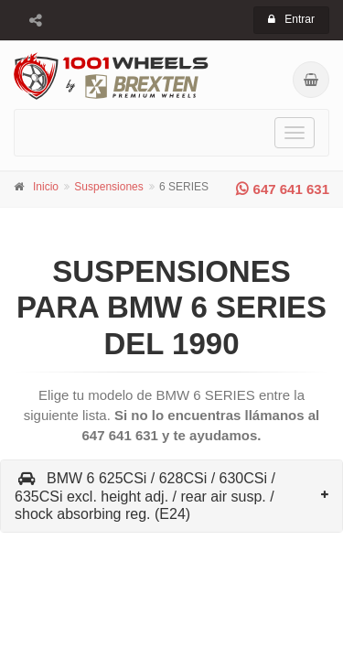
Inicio (46, 186)
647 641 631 (282, 189)
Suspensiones (108, 186)
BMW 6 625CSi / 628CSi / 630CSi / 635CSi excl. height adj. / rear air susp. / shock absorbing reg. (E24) (145, 495)
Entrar (291, 19)
